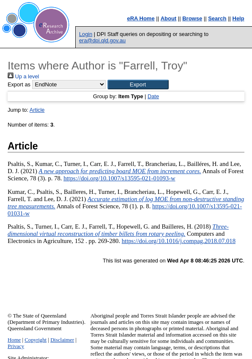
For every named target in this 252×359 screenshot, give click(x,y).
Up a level (23, 76)
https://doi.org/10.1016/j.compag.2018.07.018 (179, 240)
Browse (192, 18)
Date (153, 96)
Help (238, 18)
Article (37, 110)
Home (14, 340)
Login (85, 34)
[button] (138, 84)
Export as (19, 84)
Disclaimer (62, 340)
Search (217, 18)
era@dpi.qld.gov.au (102, 40)
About (169, 18)
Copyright (36, 340)
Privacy (16, 346)
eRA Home (140, 18)
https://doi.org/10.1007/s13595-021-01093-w (119, 178)
